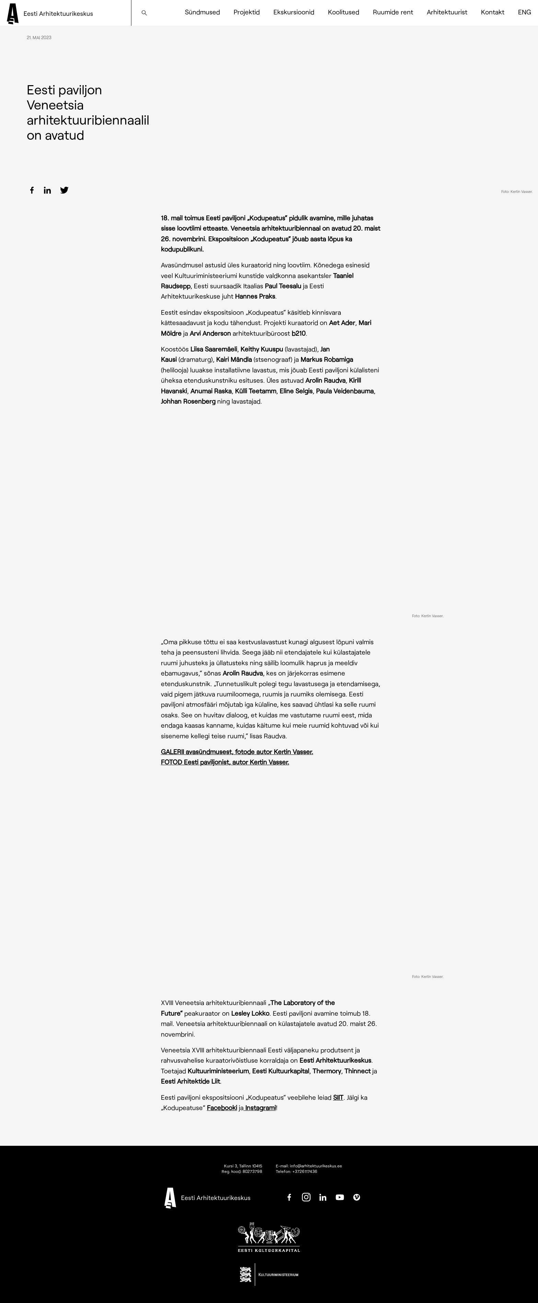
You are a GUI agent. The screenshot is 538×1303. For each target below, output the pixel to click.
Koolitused (343, 12)
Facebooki (222, 1107)
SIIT (338, 1097)
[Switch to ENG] (524, 12)
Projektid (247, 12)
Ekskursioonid (293, 12)
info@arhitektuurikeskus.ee (316, 1165)
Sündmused (202, 12)
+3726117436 (304, 1171)
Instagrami (260, 1107)
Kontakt (492, 12)
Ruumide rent (393, 12)
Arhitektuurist (447, 12)
